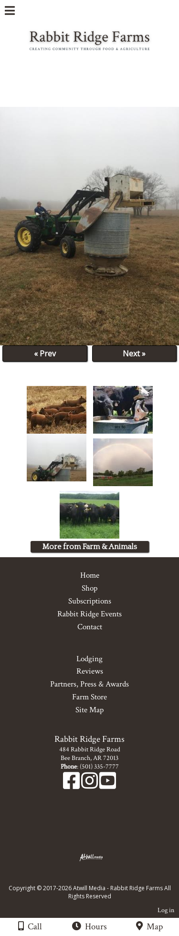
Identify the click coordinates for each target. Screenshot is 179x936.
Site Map (89, 710)
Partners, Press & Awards (89, 684)
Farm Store (89, 697)
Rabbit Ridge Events (89, 614)
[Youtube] (107, 785)
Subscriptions (89, 601)
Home (89, 575)
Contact (89, 627)
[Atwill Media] (97, 877)
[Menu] (10, 12)
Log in (166, 910)
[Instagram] (90, 785)
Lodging (89, 659)
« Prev (45, 353)
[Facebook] (72, 785)
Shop (89, 588)
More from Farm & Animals (89, 546)
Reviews (89, 671)
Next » (134, 353)
